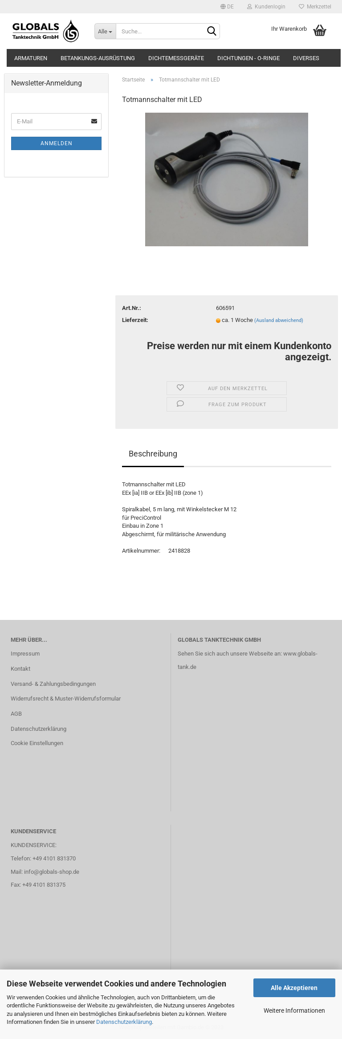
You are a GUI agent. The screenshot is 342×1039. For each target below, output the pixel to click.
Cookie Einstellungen (37, 743)
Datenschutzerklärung (124, 1022)
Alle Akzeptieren (294, 987)
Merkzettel (315, 7)
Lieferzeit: (135, 320)
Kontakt (20, 668)
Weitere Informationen (294, 1010)
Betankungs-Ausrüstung (98, 58)
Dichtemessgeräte (176, 58)
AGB (16, 713)
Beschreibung (153, 453)
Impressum (25, 653)
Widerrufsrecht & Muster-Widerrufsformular (66, 698)
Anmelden (57, 143)
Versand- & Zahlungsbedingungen (53, 683)
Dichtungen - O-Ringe (248, 58)
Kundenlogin (266, 7)
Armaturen (30, 58)
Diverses (306, 58)
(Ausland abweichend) (278, 320)
